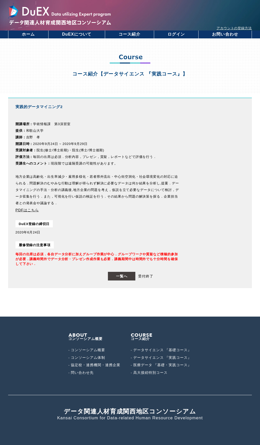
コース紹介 (129, 34)
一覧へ (121, 276)
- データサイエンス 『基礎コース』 (161, 350)
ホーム (28, 34)
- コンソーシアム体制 (86, 358)
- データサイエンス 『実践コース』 (161, 358)
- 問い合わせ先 (81, 373)
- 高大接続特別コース (149, 373)
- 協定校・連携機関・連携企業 (94, 365)
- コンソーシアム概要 (86, 350)
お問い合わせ (225, 34)
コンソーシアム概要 (85, 337)
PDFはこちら (27, 210)
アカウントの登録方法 (234, 28)
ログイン (176, 34)
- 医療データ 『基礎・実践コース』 (161, 365)
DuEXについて (76, 34)
